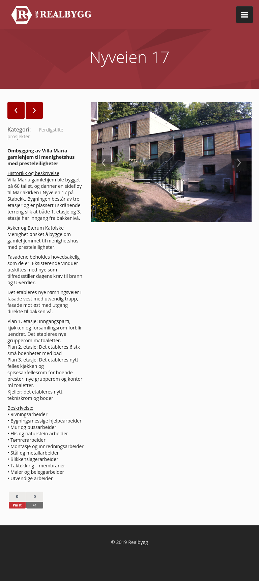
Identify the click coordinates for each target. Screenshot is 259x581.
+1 (34, 505)
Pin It (17, 505)
